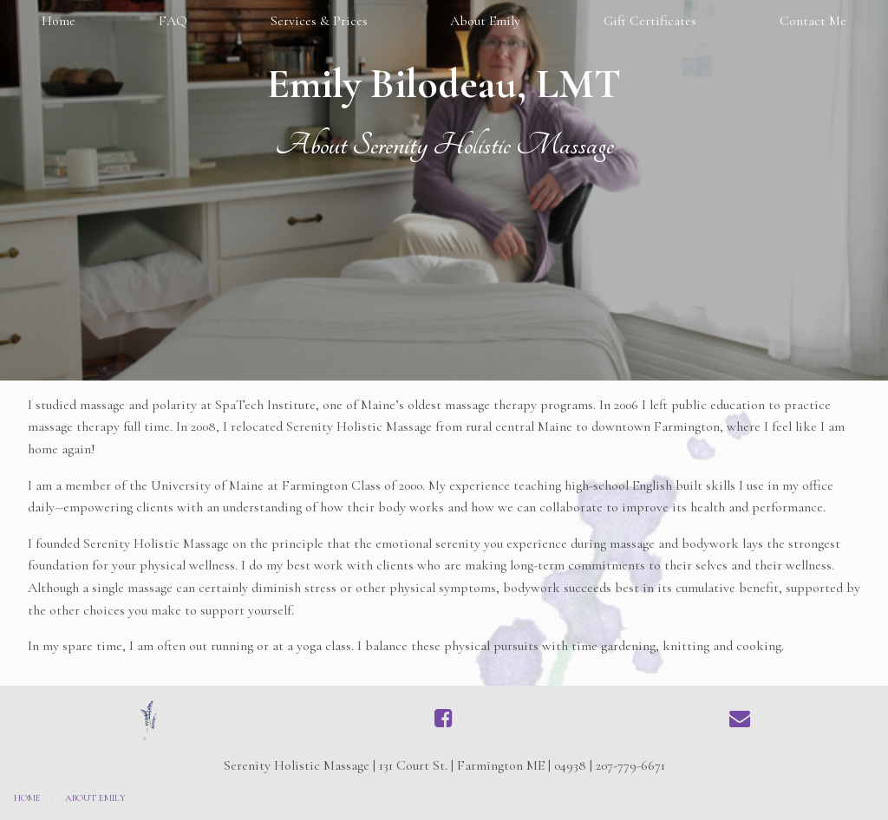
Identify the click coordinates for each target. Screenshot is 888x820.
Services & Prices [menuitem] (319, 20)
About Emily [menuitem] (485, 20)
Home (27, 798)
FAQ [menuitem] (173, 20)
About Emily (95, 798)
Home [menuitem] (58, 20)
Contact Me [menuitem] (813, 20)
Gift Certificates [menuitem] (650, 20)
